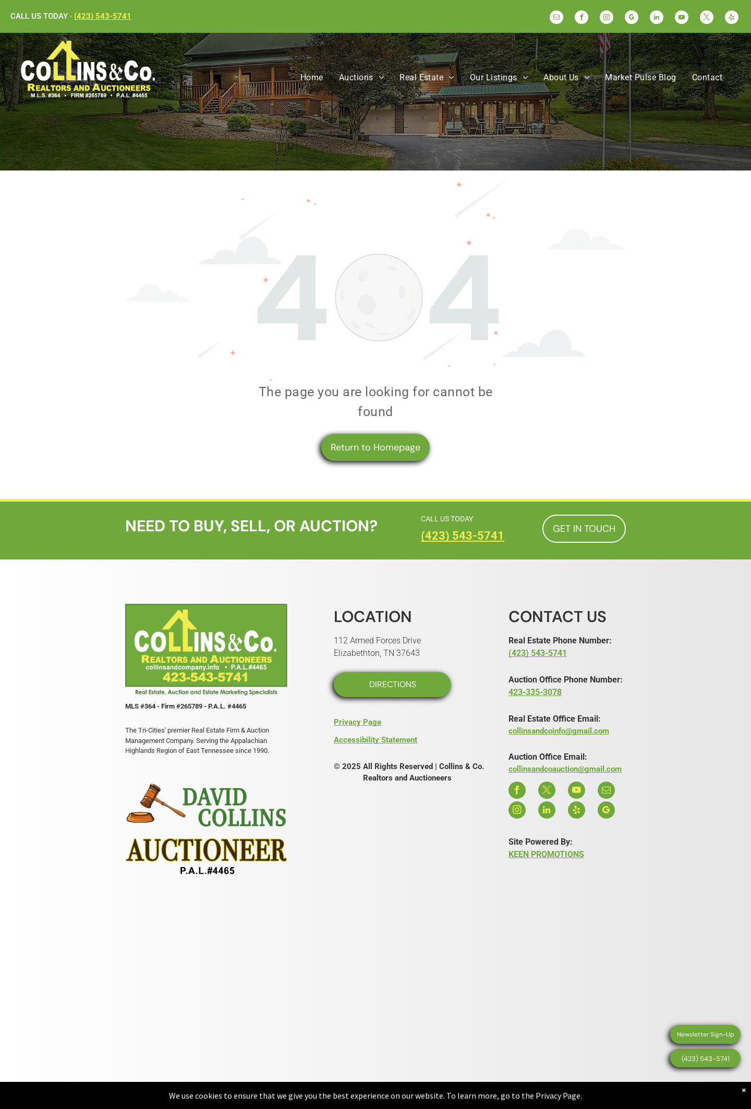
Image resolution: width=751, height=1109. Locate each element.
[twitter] (706, 18)
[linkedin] (656, 18)
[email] (556, 18)
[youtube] (681, 18)
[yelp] (731, 18)
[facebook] (581, 18)
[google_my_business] (631, 18)
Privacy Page (357, 722)
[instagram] (606, 18)
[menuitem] (312, 78)
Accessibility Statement (375, 740)
